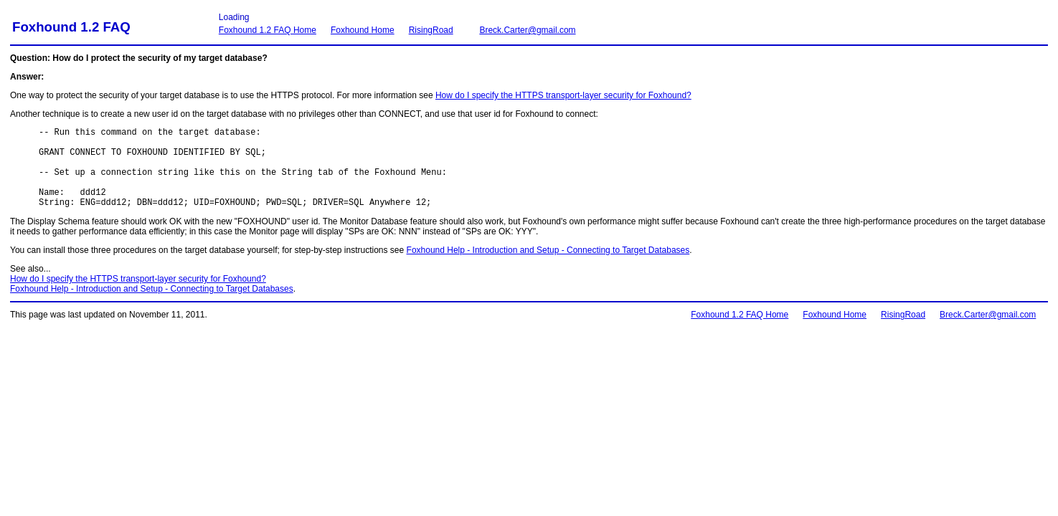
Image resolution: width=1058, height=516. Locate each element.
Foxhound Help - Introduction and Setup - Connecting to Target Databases (548, 267)
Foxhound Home (363, 30)
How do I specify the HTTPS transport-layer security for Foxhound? (563, 95)
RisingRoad (431, 30)
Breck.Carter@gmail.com (527, 30)
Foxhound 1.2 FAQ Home (267, 30)
